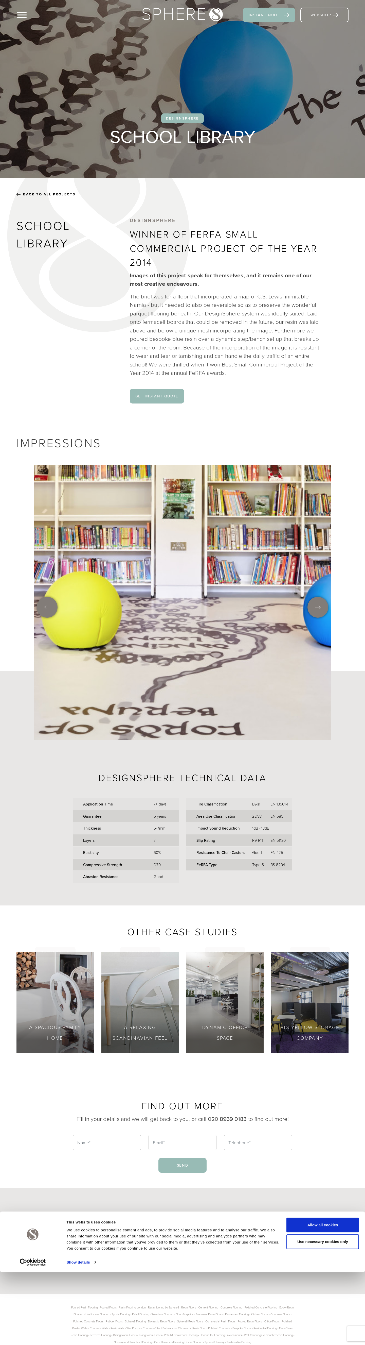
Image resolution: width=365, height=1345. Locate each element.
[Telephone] (258, 1142)
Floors (107, 1228)
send (182, 1165)
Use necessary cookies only (322, 1314)
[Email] (182, 1142)
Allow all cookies (322, 1298)
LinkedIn (322, 1228)
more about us (40, 1267)
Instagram (280, 1242)
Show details (78, 1335)
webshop (324, 15)
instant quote (269, 15)
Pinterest (279, 1235)
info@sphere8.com (222, 1264)
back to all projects (46, 194)
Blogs (149, 1228)
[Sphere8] (182, 14)
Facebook (281, 1228)
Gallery (151, 1235)
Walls (106, 1235)
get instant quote (157, 396)
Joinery (108, 1242)
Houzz (320, 1235)
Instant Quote (157, 1242)
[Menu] (30, 15)
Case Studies (114, 1249)
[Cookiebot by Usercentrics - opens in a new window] (33, 1335)
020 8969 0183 (216, 1253)
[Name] (107, 1142)
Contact (151, 1249)
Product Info (113, 1256)
